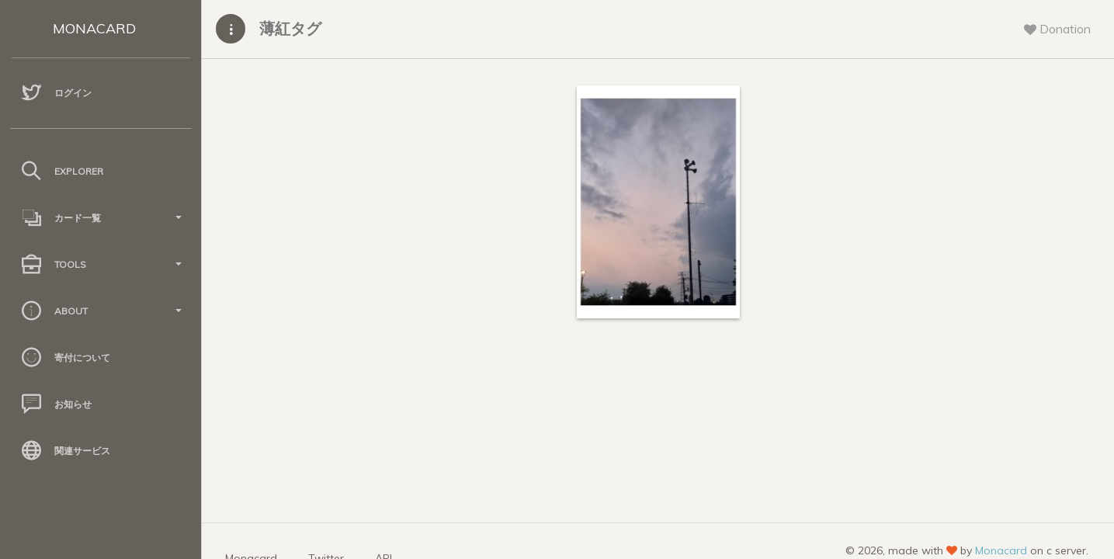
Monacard (1001, 550)
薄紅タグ (290, 28)
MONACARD (94, 28)
